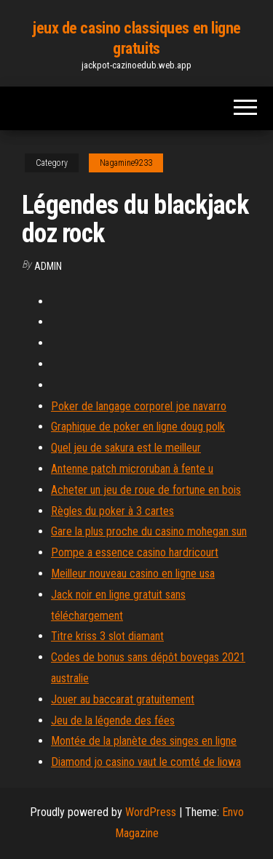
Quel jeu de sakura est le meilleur (126, 448)
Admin (48, 266)
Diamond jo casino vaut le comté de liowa (146, 762)
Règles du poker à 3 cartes (112, 511)
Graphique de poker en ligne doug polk (138, 427)
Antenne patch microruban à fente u (132, 469)
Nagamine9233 (126, 163)
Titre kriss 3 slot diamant (107, 636)
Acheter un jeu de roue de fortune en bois (146, 490)
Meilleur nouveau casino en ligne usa (133, 573)
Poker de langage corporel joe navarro (138, 406)
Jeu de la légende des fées (113, 720)
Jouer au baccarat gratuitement (122, 699)
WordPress (150, 812)
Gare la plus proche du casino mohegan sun (149, 531)
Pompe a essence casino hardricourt (134, 552)
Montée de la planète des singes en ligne (144, 741)
